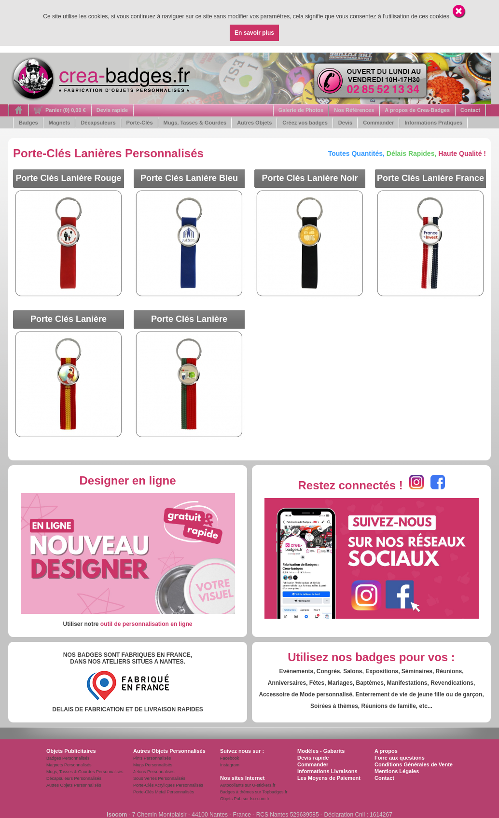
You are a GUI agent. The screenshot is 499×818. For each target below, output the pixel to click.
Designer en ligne (127, 480)
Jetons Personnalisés (154, 771)
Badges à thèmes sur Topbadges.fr (253, 792)
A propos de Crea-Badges (417, 110)
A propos (386, 751)
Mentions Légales (396, 771)
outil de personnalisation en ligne (146, 624)
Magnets (59, 122)
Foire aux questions (399, 758)
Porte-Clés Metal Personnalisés (163, 792)
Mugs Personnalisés (152, 765)
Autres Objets (254, 122)
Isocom (117, 814)
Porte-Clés (139, 122)
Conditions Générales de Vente (413, 764)
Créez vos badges (305, 122)
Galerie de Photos (301, 110)
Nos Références (354, 110)
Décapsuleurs (98, 122)
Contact (470, 110)
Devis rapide (112, 110)
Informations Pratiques (433, 122)
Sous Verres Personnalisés (159, 778)
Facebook (229, 758)
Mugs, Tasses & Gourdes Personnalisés (84, 771)
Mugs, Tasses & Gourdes (195, 122)
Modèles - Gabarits (321, 751)
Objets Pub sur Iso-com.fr (244, 798)
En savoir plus (254, 32)
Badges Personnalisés (68, 758)
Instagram (229, 765)
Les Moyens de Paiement (328, 778)
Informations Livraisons (327, 771)
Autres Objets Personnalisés (73, 785)
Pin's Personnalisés (152, 758)
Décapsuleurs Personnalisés (73, 778)
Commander (378, 122)
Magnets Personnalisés (69, 765)
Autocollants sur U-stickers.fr (248, 785)
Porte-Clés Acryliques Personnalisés (168, 785)
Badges (28, 122)
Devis (345, 122)
